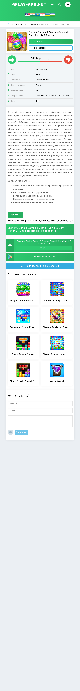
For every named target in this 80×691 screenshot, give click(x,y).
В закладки (38, 48)
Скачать (37, 41)
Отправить (21, 432)
